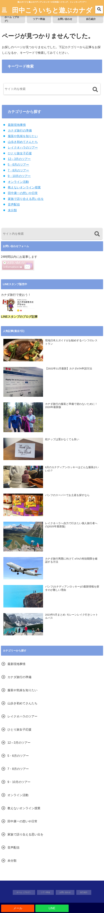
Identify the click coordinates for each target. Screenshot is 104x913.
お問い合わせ (65, 19)
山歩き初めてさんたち (23, 141)
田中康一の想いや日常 (23, 193)
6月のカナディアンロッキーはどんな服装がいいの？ (72, 469)
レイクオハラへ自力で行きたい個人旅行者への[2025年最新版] (71, 525)
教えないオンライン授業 (24, 187)
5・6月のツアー (18, 164)
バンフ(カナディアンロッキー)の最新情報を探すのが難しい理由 (72, 588)
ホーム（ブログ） (11, 19)
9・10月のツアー (19, 176)
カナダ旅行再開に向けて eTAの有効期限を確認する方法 (71, 560)
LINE (52, 908)
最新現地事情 (17, 124)
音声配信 (14, 204)
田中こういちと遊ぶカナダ (52, 10)
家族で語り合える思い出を (26, 198)
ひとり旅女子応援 (20, 153)
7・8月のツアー (18, 170)
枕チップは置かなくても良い (62, 439)
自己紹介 (91, 19)
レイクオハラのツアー (23, 147)
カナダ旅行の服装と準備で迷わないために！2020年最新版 (71, 406)
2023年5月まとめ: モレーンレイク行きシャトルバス (71, 616)
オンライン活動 (18, 181)
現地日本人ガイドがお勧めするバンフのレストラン (71, 342)
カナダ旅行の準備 (20, 130)
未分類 (12, 210)
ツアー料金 (39, 19)
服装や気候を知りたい (23, 136)
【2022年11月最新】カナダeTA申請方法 (68, 368)
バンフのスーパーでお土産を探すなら (67, 495)
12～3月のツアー (19, 159)
